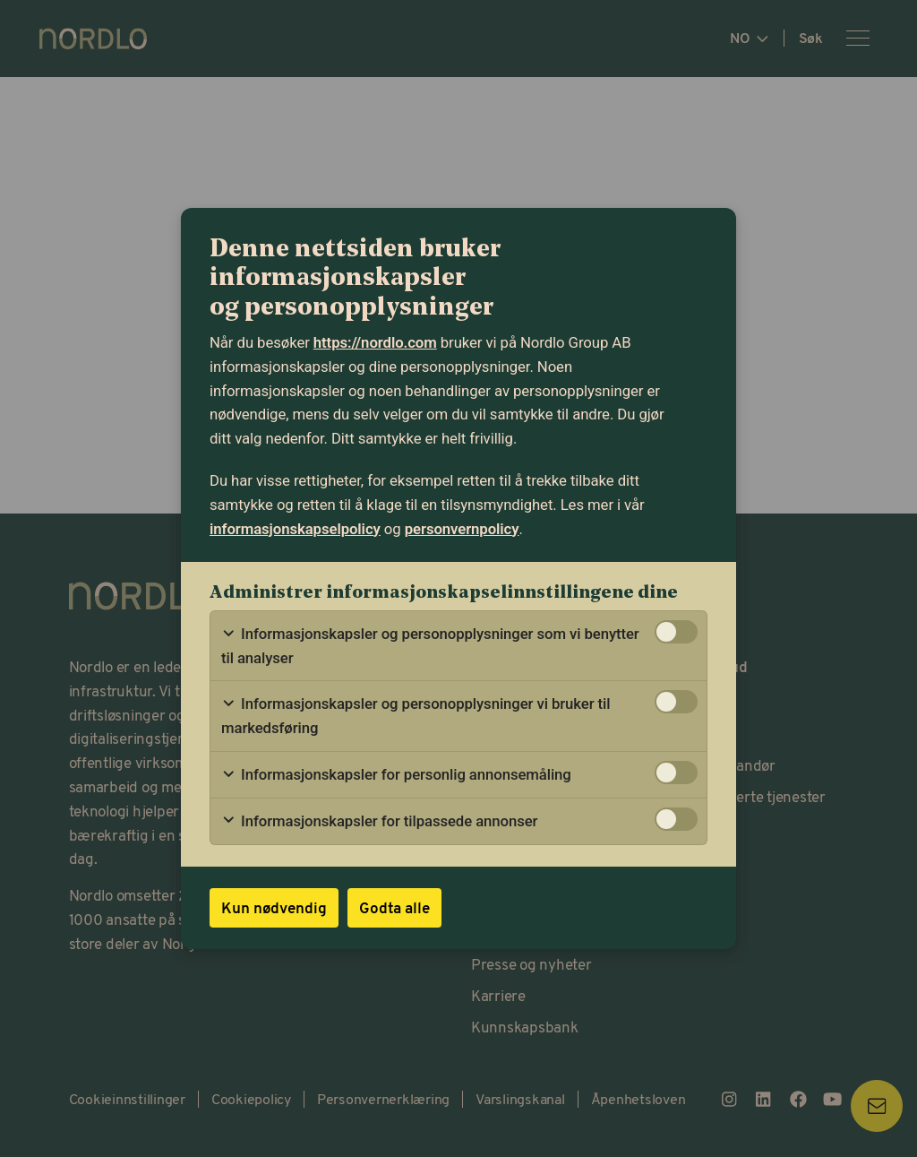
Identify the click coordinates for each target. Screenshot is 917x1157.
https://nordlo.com (375, 342)
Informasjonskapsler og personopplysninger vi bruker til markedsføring (415, 716)
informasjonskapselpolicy (295, 529)
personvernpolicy (462, 529)
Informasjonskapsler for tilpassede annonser (379, 821)
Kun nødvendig (274, 907)
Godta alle (394, 907)
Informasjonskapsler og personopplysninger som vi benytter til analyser (430, 646)
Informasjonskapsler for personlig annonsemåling (396, 774)
